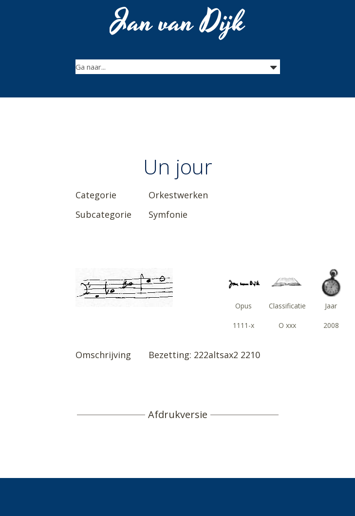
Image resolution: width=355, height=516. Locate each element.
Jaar (331, 305)
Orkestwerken (178, 195)
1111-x (243, 325)
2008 (331, 325)
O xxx (287, 325)
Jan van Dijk (178, 22)
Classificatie (287, 305)
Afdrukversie (177, 415)
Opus (243, 305)
